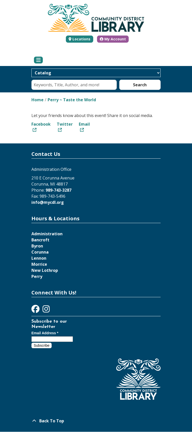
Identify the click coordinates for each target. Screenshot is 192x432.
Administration (47, 234)
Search (140, 85)
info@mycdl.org (47, 202)
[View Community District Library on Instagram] (46, 310)
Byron (37, 246)
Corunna (40, 252)
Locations (81, 39)
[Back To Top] (96, 421)
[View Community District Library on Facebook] (36, 310)
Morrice (39, 264)
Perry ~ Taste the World (72, 100)
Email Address (44, 333)
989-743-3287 (58, 190)
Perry (36, 276)
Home (37, 100)
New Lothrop (44, 270)
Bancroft (40, 240)
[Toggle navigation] (38, 60)
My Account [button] (113, 39)
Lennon (38, 258)
